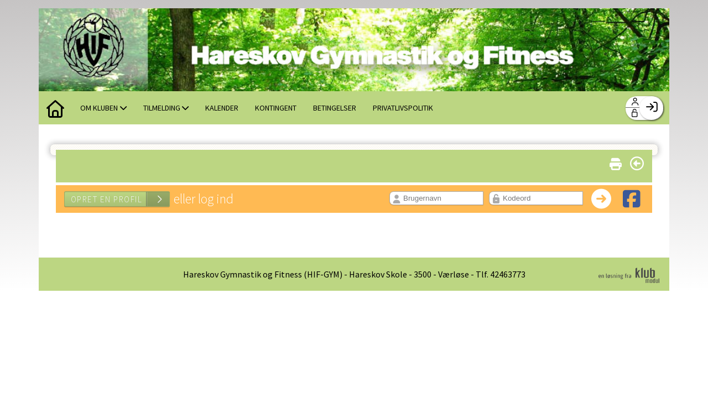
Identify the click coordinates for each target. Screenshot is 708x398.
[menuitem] (55, 107)
